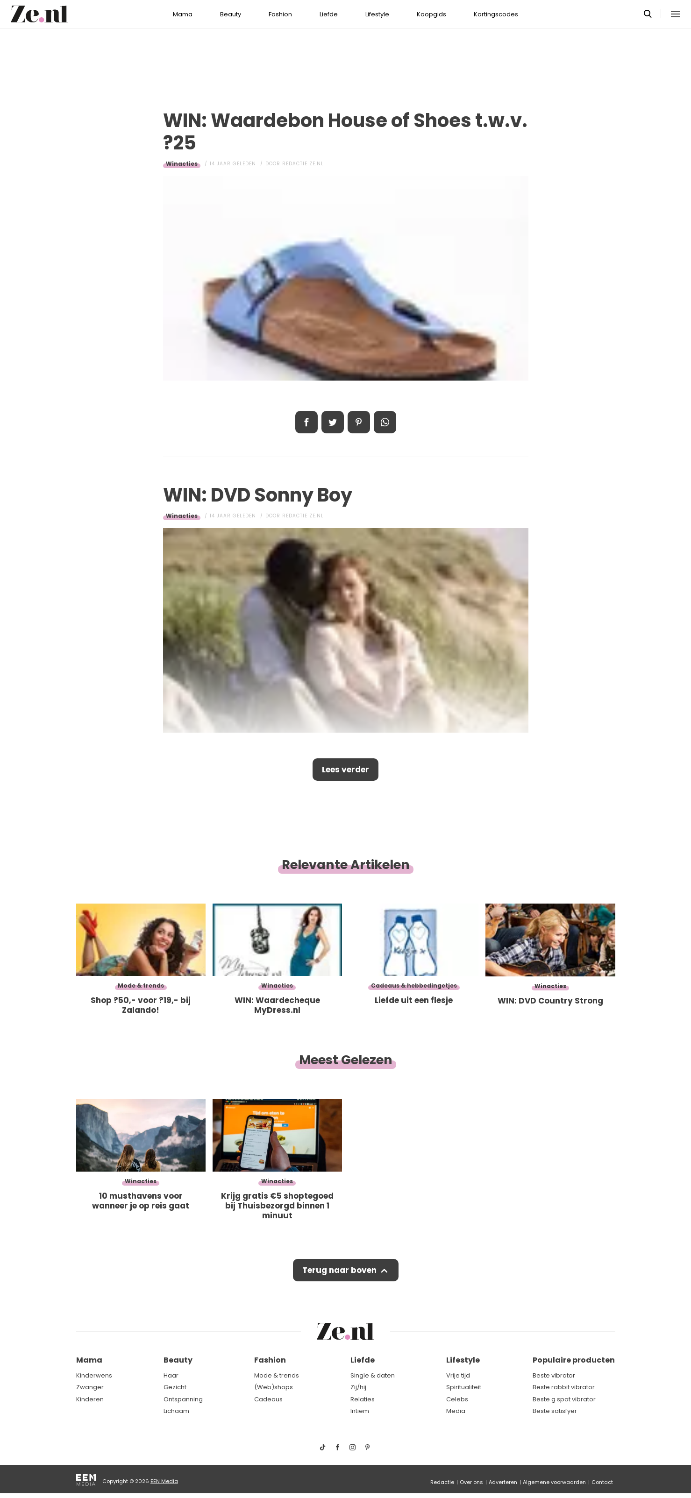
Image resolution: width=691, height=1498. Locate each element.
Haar (171, 1375)
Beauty (230, 14)
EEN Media (164, 1481)
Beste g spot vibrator (564, 1399)
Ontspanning (183, 1399)
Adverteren (503, 1482)
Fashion (280, 14)
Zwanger (90, 1387)
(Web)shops (273, 1387)
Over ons (471, 1482)
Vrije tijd (458, 1375)
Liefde (329, 14)
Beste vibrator (554, 1375)
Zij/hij (358, 1387)
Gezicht (175, 1387)
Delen (306, 422)
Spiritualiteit (463, 1387)
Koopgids (431, 14)
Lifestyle (377, 14)
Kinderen (90, 1399)
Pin (359, 422)
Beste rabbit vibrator (564, 1387)
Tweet (332, 422)
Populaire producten (574, 1360)
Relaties (362, 1399)
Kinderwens (94, 1375)
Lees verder (345, 769)
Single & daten (372, 1375)
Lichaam (176, 1410)
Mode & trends (276, 1375)
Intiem (359, 1410)
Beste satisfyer (555, 1410)
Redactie (442, 1482)
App (385, 422)
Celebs (457, 1399)
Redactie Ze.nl (303, 163)
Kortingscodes (496, 14)
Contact (602, 1482)
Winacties (182, 164)
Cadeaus (268, 1399)
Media (455, 1410)
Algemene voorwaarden (554, 1482)
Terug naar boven (339, 1270)
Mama (182, 14)
